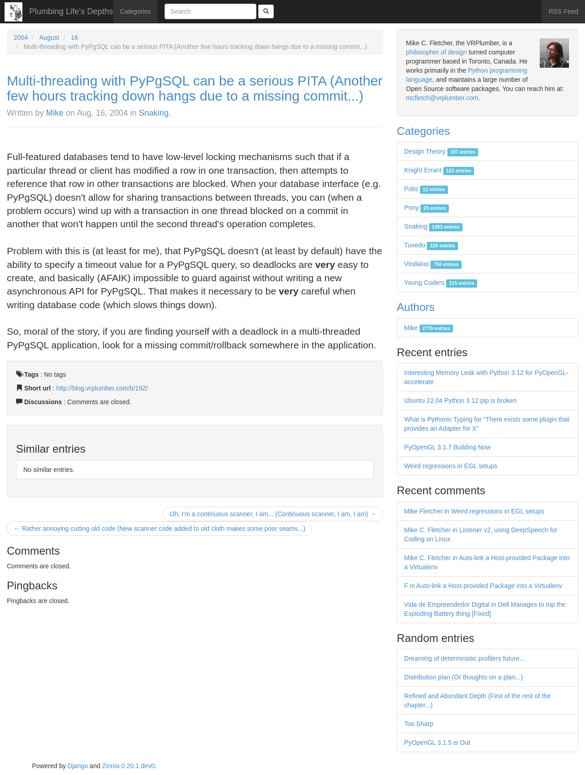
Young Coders (440, 282)
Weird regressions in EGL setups (450, 466)
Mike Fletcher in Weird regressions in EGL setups (474, 511)
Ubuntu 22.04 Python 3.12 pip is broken (460, 400)
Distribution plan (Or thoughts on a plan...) (463, 677)
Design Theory (441, 151)
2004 (21, 37)
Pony (426, 207)
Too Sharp (418, 723)
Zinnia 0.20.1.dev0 (128, 766)
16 (74, 37)
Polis (426, 188)
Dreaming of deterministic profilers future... (464, 658)
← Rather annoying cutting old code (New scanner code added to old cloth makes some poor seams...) (159, 528)
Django (78, 766)
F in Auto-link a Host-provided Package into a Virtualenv (483, 585)
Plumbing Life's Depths (71, 11)
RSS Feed (563, 11)
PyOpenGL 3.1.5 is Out (437, 742)
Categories (135, 11)
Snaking (154, 113)
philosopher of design (436, 52)
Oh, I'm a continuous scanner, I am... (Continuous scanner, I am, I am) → (273, 514)
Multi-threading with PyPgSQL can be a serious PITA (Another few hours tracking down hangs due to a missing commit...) (195, 88)
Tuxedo (431, 245)
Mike (55, 113)
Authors (416, 307)
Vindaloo (433, 263)
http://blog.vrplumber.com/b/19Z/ (102, 388)
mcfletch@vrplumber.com (442, 98)
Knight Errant (439, 170)
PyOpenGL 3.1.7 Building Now (447, 447)
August (49, 37)
